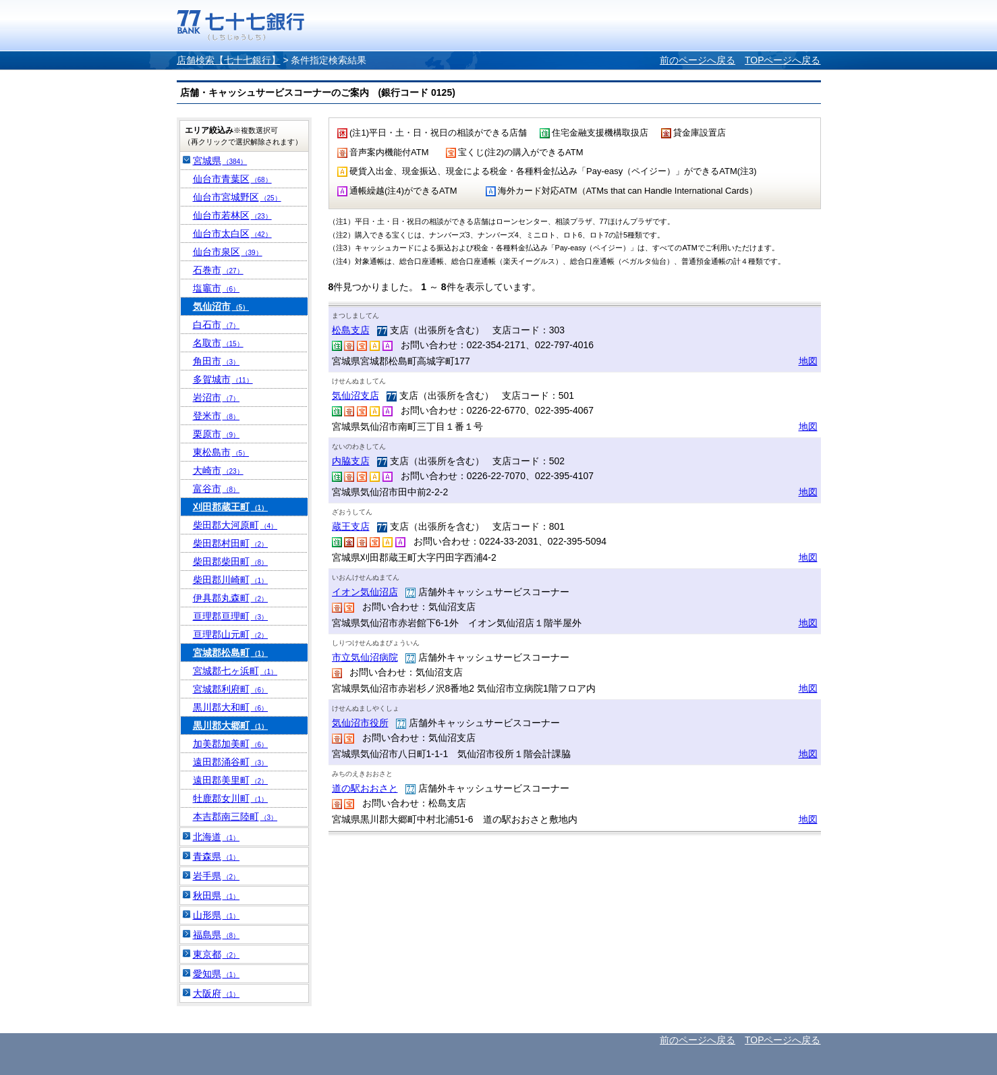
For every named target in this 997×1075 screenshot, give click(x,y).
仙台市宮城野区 (237, 197)
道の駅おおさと (365, 788)
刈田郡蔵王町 (230, 506)
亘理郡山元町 (230, 634)
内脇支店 (351, 461)
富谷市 (216, 488)
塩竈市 (216, 288)
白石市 (216, 324)
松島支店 (351, 330)
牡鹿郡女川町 (230, 798)
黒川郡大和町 (230, 707)
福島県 (216, 934)
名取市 (218, 342)
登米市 (216, 415)
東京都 (216, 954)
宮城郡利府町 (230, 689)
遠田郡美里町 (230, 780)
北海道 (216, 836)
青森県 (216, 856)
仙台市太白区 (232, 233)
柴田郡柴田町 (230, 561)
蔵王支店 (351, 526)
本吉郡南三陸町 (235, 816)
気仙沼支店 (355, 395)
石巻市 (218, 270)
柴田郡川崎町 (230, 579)
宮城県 (220, 160)
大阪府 (216, 993)
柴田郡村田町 (230, 543)
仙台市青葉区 (232, 178)
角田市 (216, 361)
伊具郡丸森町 (230, 597)
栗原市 (216, 434)
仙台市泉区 (227, 251)
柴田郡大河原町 (235, 525)
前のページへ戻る (697, 60)
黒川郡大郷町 (230, 725)
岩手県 (216, 876)
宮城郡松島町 (230, 652)
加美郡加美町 (230, 743)
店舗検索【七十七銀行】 (229, 60)
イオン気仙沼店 (365, 591)
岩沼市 (216, 397)
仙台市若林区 (232, 215)
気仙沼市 (221, 306)
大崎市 (218, 470)
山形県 (216, 915)
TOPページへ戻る (783, 60)
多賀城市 (223, 379)
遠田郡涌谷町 (230, 761)
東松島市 (221, 452)
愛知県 (216, 973)
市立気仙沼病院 (365, 657)
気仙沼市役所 (360, 722)
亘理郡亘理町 (230, 616)
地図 (808, 361)
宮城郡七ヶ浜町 (235, 670)
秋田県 (216, 895)
